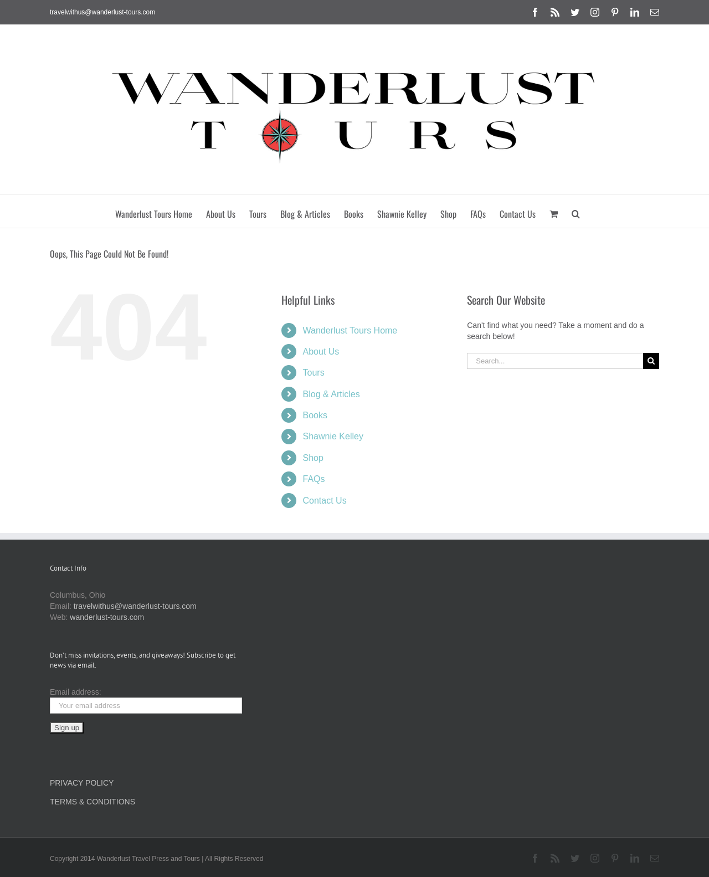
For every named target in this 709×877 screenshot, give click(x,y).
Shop (313, 458)
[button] (576, 211)
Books (315, 415)
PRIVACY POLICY (82, 782)
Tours (314, 372)
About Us (321, 351)
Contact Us (325, 500)
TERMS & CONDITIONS (92, 801)
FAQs (314, 479)
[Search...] (555, 361)
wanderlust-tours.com (107, 617)
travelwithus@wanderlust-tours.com (102, 12)
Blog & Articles (331, 394)
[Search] (651, 361)
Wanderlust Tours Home (350, 330)
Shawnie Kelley (333, 436)
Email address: (75, 692)
